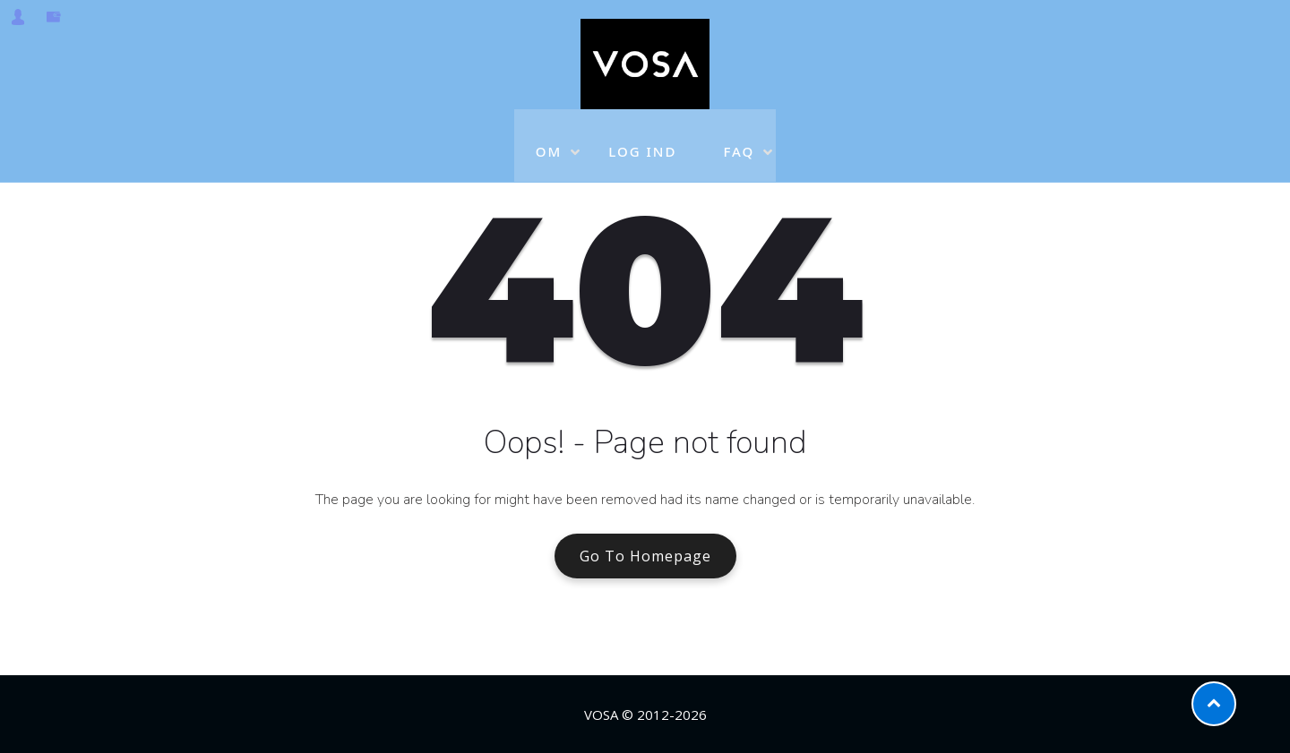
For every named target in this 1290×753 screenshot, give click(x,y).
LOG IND (642, 140)
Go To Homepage (645, 556)
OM (549, 140)
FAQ (738, 140)
